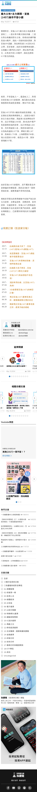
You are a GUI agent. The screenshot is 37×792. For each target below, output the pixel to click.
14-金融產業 (9, 634)
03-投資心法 (9, 596)
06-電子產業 (9, 606)
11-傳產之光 (9, 624)
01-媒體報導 (9, 589)
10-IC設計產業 (10, 620)
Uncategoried (10, 655)
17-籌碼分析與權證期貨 (8, 10)
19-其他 (7, 652)
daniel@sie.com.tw (25, 330)
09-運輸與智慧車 (11, 617)
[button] (9, 376)
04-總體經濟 (9, 599)
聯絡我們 (22, 780)
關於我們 (14, 780)
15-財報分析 (9, 638)
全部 (6, 578)
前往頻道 (6, 455)
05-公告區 (8, 603)
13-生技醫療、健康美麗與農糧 (16, 631)
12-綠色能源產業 (11, 627)
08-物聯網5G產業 (11, 613)
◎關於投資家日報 (11, 582)
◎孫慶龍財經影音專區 (13, 585)
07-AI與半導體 (10, 610)
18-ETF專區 (9, 648)
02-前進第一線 (10, 592)
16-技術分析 (9, 641)
